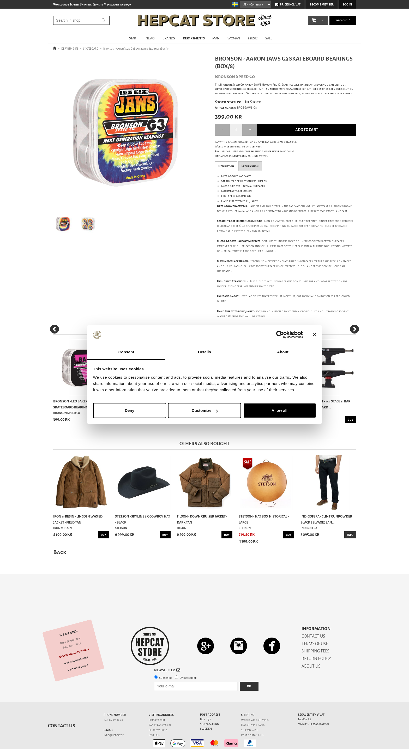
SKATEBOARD (90, 48)
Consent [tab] (126, 352)
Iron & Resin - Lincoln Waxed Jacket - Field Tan (78, 519)
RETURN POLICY (316, 640)
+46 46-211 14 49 (113, 702)
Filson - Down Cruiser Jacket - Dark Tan (202, 519)
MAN (216, 38)
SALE (268, 38)
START (133, 38)
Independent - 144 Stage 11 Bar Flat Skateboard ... (325, 404)
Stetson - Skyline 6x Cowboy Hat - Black (142, 519)
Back (59, 552)
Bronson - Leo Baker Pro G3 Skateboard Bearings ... (76, 404)
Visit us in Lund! (77, 649)
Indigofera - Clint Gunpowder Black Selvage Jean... (326, 519)
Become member (322, 5)
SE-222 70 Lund (158, 712)
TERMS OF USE (315, 625)
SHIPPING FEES (315, 632)
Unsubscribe (188, 660)
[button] (314, 20)
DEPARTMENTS (194, 38)
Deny (129, 410)
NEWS (150, 38)
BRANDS (169, 38)
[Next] (354, 329)
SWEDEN (154, 717)
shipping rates (255, 707)
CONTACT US (313, 618)
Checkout (341, 21)
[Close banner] (314, 335)
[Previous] (54, 329)
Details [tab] (204, 352)
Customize (205, 410)
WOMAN (233, 38)
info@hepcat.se (114, 717)
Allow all (279, 410)
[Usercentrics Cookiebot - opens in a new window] (280, 335)
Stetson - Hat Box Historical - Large (264, 519)
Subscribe (165, 660)
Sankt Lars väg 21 (160, 707)
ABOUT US (311, 648)
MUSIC (252, 38)
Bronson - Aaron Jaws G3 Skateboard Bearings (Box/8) (136, 48)
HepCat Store (157, 702)
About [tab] (282, 352)
